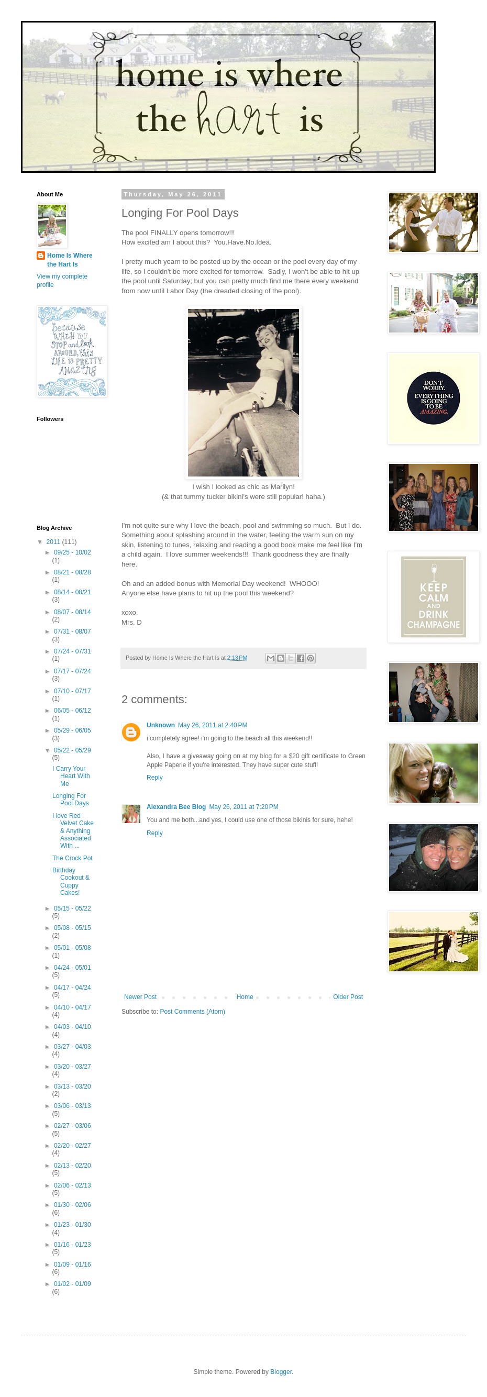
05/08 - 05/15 (72, 928)
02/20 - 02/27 (72, 1145)
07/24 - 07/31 (72, 651)
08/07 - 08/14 (72, 612)
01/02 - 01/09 (72, 1284)
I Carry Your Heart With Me (71, 776)
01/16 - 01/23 (72, 1244)
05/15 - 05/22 (72, 908)
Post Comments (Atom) (192, 1011)
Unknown (161, 725)
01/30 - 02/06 (72, 1204)
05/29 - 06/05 (72, 730)
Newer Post (140, 997)
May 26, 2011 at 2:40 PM (212, 725)
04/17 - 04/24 (72, 987)
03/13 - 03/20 (72, 1086)
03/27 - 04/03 (72, 1046)
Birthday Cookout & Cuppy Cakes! (71, 881)
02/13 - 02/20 (72, 1165)
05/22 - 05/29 (72, 750)
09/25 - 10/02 (72, 552)
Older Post (348, 997)
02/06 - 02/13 (72, 1185)
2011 (54, 542)
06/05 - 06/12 (72, 710)
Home (245, 997)
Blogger (281, 1372)
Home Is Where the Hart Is (70, 260)
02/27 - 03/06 (72, 1125)
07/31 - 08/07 (72, 631)
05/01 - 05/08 (72, 947)
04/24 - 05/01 (72, 967)
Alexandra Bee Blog (176, 807)
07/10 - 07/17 (72, 691)
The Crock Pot (72, 858)
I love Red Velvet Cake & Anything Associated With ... (73, 831)
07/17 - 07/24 (72, 671)
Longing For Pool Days (70, 799)
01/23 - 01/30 (72, 1224)
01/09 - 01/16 (72, 1264)
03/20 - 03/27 (72, 1066)
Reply (155, 777)
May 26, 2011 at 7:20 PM (243, 807)
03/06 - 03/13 (72, 1106)
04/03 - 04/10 (72, 1026)
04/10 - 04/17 (72, 1007)
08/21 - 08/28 (72, 572)
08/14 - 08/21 (72, 592)
